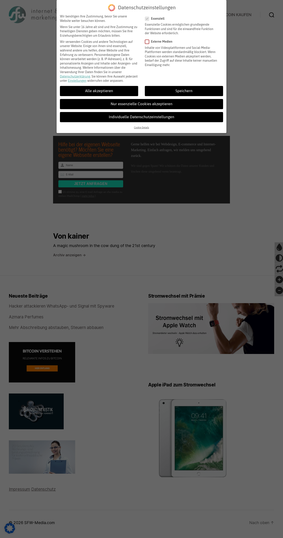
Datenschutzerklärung (75, 73)
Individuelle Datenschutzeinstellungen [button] (141, 114)
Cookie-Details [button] (141, 125)
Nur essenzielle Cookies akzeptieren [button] (141, 101)
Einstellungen (77, 78)
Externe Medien (160, 39)
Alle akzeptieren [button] (99, 88)
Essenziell (156, 16)
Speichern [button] (184, 88)
